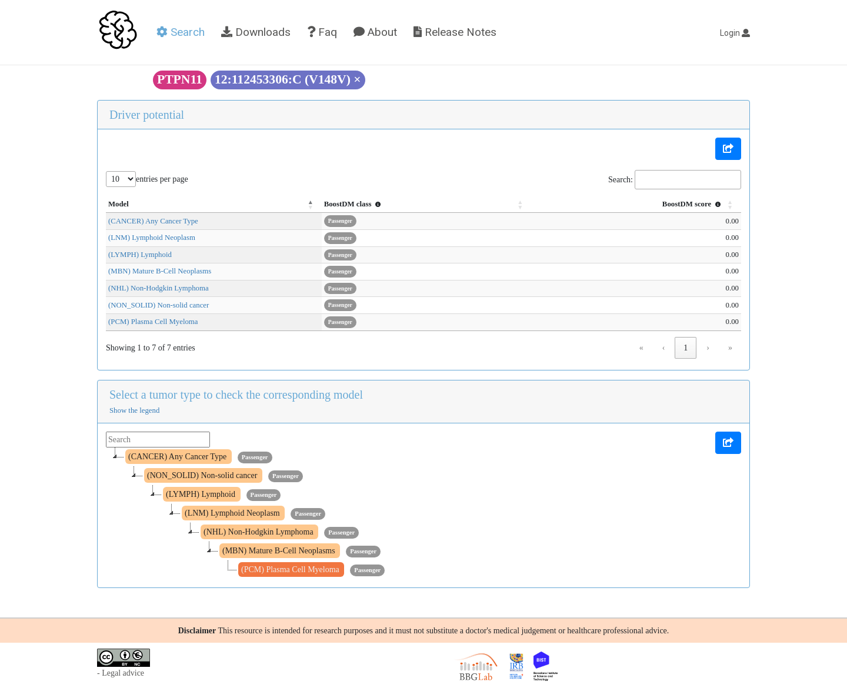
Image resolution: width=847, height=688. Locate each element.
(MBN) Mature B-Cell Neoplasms (159, 271)
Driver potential (146, 114)
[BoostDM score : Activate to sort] (645, 204)
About (375, 32)
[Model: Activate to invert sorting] (233, 204)
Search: (620, 179)
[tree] (423, 513)
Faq (322, 32)
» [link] (730, 347)
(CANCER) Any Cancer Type (153, 221)
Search (180, 32)
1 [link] (685, 347)
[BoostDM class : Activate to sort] (455, 204)
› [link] (707, 347)
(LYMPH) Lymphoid (140, 255)
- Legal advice (120, 673)
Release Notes (455, 32)
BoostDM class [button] (393, 204)
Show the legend (134, 410)
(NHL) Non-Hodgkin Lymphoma (158, 288)
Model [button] (118, 204)
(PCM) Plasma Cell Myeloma (153, 322)
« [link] (641, 347)
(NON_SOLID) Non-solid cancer (158, 305)
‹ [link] (663, 347)
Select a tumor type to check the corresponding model (236, 394)
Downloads (256, 32)
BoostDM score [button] (692, 204)
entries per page (162, 179)
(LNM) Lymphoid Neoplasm (151, 237)
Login (735, 33)
